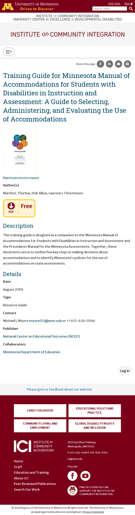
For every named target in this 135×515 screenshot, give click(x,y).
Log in (124, 371)
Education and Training (31, 472)
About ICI (21, 478)
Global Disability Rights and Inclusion (94, 426)
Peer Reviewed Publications (35, 484)
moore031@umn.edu (45, 321)
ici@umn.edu (75, 458)
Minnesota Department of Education (31, 352)
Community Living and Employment (40, 426)
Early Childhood (40, 410)
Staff (18, 467)
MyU (128, 3)
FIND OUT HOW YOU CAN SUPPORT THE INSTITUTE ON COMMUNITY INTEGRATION (91, 490)
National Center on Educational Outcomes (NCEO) (41, 336)
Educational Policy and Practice (94, 410)
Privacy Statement (93, 511)
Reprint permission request (21, 178)
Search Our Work (27, 489)
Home (18, 461)
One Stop (114, 3)
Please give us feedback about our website (59, 389)
